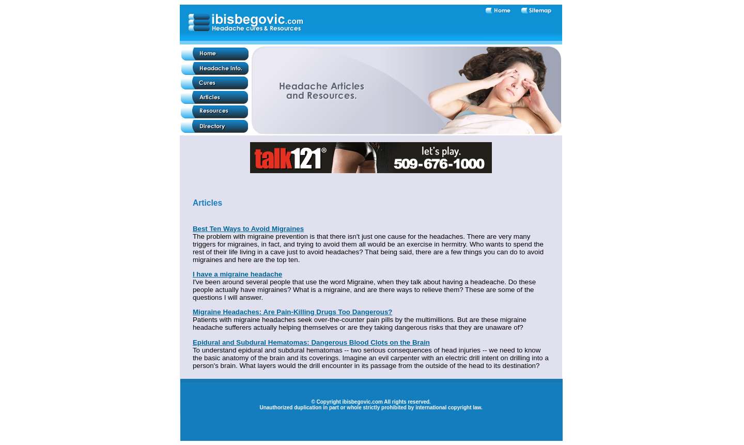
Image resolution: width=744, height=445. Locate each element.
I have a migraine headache (237, 274)
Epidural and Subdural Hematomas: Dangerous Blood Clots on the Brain (311, 342)
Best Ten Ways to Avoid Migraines (248, 229)
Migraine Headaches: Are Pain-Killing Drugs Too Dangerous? (293, 312)
